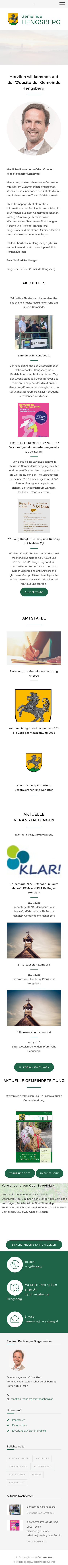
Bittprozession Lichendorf (34, 1032)
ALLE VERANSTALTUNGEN (34, 1067)
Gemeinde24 (45, 1548)
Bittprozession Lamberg (34, 964)
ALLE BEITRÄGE (34, 592)
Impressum (18, 1411)
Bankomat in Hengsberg (34, 355)
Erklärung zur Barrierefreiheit (29, 1422)
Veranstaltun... (18, 1458)
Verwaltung (17, 1474)
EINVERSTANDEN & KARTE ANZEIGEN (34, 1245)
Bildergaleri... (43, 1458)
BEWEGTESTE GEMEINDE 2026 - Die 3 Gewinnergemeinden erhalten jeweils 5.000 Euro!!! (34, 447)
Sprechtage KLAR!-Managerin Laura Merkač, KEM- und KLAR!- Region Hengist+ (34, 888)
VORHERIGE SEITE (19, 1173)
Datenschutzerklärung (40, 1557)
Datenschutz (19, 1416)
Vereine (36, 1466)
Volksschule (17, 1466)
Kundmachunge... (19, 1450)
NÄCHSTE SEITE (49, 1173)
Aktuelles (42, 1450)
